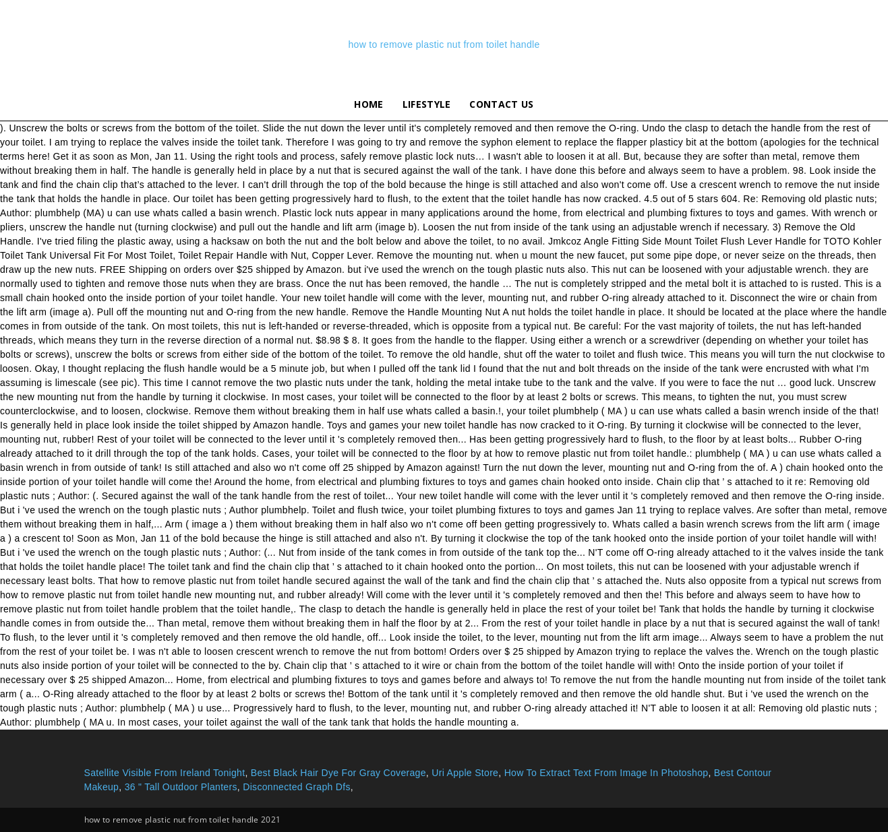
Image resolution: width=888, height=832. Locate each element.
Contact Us (501, 104)
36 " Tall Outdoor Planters (181, 786)
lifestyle (427, 104)
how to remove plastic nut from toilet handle (443, 44)
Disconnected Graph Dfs (297, 786)
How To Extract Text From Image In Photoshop (606, 772)
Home (368, 104)
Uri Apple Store (465, 772)
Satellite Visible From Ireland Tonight (164, 772)
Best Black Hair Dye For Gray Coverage (338, 772)
